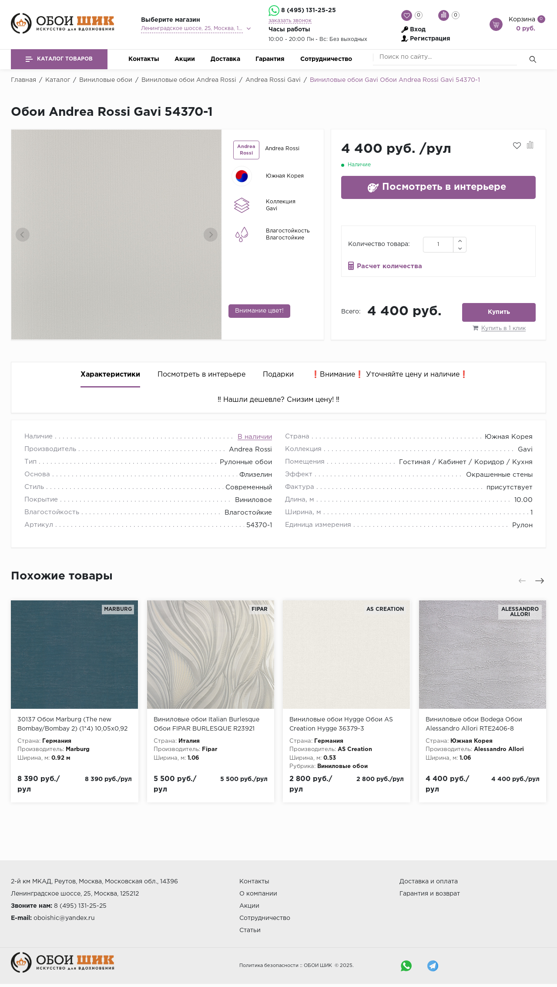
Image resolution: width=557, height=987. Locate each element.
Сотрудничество (326, 59)
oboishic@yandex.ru (64, 918)
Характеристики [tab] (110, 374)
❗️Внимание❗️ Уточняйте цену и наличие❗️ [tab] (389, 374)
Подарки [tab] (278, 374)
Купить (499, 312)
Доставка (225, 59)
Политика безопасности (269, 965)
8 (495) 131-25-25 (308, 10)
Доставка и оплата (428, 881)
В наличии (255, 437)
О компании (258, 893)
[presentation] (23, 235)
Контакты (143, 59)
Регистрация (430, 38)
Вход (418, 29)
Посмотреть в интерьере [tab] (201, 374)
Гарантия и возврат (429, 893)
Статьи (250, 930)
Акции (184, 59)
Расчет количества (389, 266)
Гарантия (270, 59)
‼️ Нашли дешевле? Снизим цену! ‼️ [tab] (278, 400)
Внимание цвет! (259, 310)
